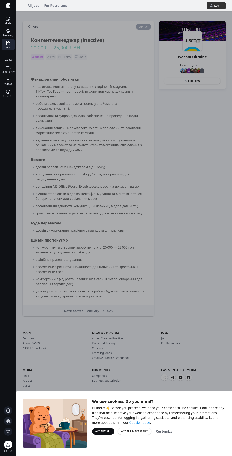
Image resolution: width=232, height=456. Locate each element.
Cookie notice (139, 422)
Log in (216, 6)
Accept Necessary (134, 431)
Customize (164, 431)
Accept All (103, 431)
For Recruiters (55, 5)
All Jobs (33, 5)
